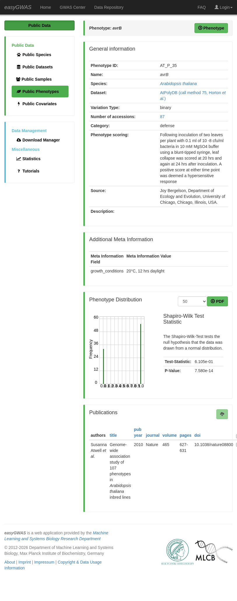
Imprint (24, 562)
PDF (217, 301)
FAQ (202, 7)
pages (185, 435)
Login (224, 7)
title (113, 435)
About (9, 562)
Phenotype (211, 28)
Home (45, 7)
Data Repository (108, 7)
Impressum (44, 562)
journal (153, 435)
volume (169, 435)
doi (197, 435)
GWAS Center (72, 7)
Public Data (39, 25)
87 (162, 116)
